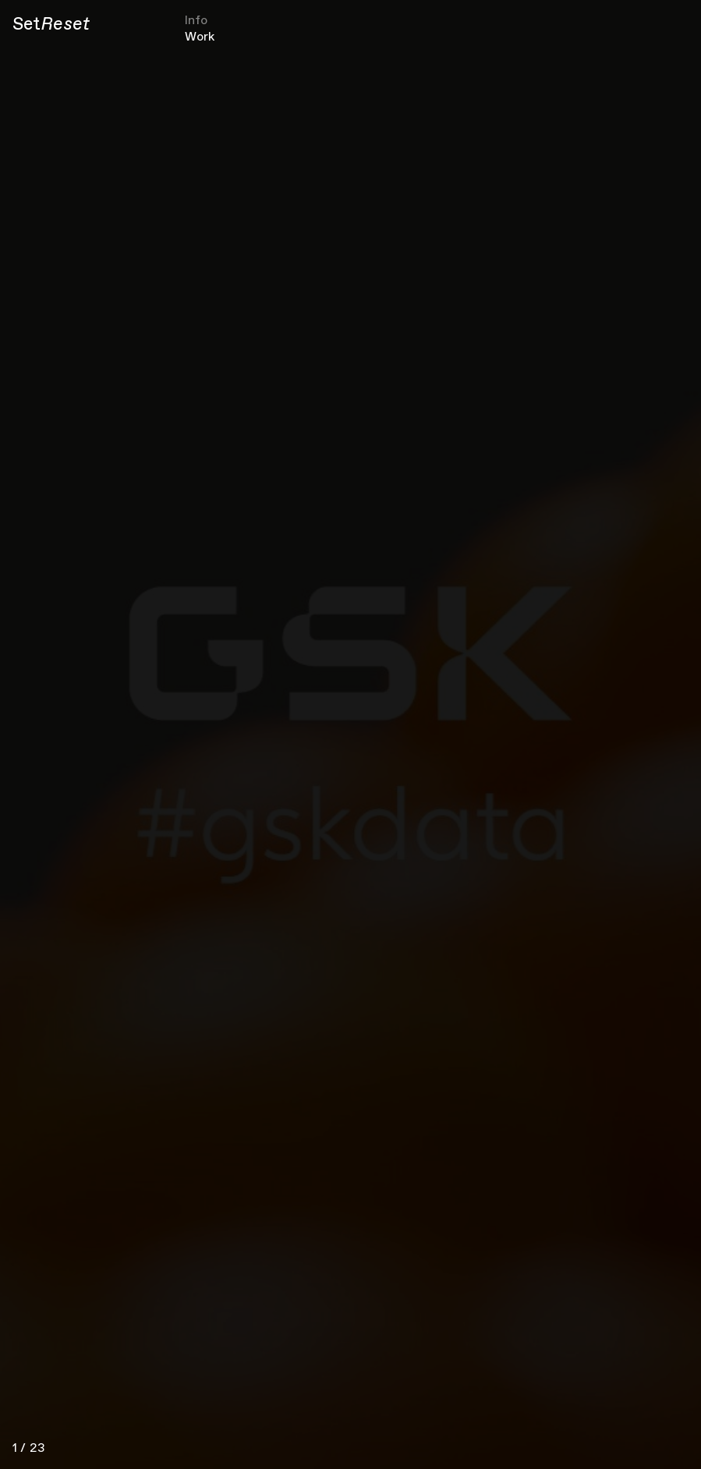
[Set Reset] (51, 25)
